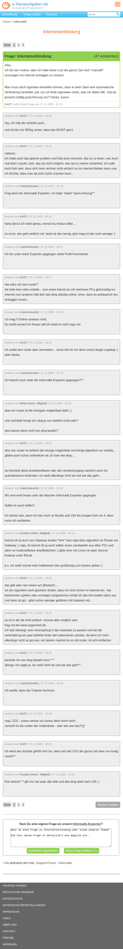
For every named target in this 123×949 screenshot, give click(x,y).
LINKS (7, 918)
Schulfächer (10, 14)
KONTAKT (9, 931)
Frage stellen (32, 14)
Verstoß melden (107, 804)
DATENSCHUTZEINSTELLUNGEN (24, 905)
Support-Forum (46, 863)
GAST (8, 104)
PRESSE (8, 937)
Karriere (52, 14)
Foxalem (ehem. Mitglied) (35, 533)
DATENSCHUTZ (13, 898)
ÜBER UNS (10, 924)
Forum (7, 21)
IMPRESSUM (11, 911)
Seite (7, 45)
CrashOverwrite (29, 186)
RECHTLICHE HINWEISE (18, 892)
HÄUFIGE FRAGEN (15, 885)
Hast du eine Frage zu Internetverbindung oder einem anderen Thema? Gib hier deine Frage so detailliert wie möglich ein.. (61, 837)
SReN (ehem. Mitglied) (33, 403)
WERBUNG (10, 944)
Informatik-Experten (87, 824)
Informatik (65, 863)
